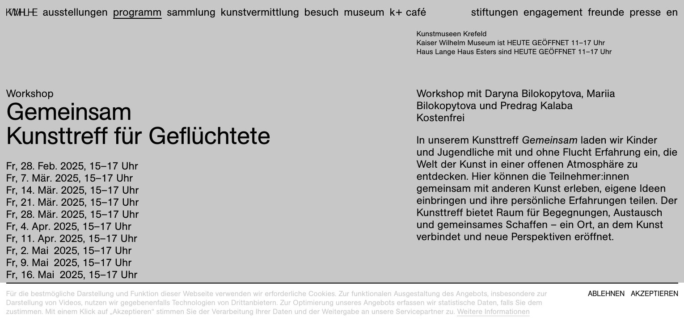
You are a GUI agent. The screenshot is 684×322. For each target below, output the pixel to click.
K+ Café (407, 12)
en (672, 12)
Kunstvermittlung (260, 12)
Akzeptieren (654, 293)
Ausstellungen (75, 12)
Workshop (30, 93)
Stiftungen (494, 12)
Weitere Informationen (493, 311)
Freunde (606, 12)
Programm (137, 12)
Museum (364, 12)
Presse (645, 12)
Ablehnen (606, 293)
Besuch (321, 12)
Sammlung (191, 12)
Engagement (553, 12)
